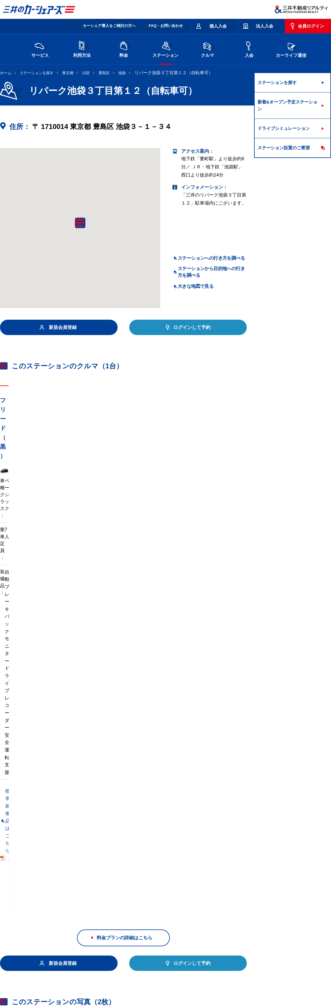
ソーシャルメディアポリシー (89, 989)
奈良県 (249, 920)
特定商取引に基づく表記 (163, 960)
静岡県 (127, 920)
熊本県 (102, 929)
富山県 (54, 920)
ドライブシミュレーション (284, 128)
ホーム (5, 73)
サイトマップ (201, 960)
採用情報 (95, 983)
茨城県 (102, 911)
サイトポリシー (42, 960)
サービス (40, 48)
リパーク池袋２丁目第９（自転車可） (39, 837)
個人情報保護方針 (157, 983)
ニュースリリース (122, 983)
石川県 (78, 920)
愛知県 (151, 920)
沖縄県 (127, 929)
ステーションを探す (37, 73)
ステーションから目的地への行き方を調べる (211, 271)
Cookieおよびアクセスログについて (286, 983)
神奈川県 (251, 911)
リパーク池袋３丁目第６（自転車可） (127, 825)
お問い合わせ (12, 960)
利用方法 (82, 48)
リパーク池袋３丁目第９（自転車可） (39, 849)
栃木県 (127, 911)
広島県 (273, 920)
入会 (249, 48)
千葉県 (200, 911)
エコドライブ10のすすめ (239, 960)
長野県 (102, 920)
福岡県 (78, 929)
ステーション (165, 48)
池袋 (122, 73)
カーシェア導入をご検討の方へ (109, 25)
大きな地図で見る (195, 286)
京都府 (176, 920)
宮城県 (78, 911)
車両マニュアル (84, 567)
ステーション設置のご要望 (284, 147)
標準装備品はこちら (26, 567)
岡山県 (54, 929)
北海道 (54, 911)
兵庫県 (224, 920)
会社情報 (74, 983)
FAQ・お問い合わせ (166, 25)
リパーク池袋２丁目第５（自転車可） (127, 837)
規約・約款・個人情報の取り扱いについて (98, 960)
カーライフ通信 (291, 48)
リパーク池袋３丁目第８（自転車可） (39, 825)
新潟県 (273, 911)
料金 (123, 48)
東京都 (67, 73)
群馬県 (151, 911)
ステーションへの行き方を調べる (211, 258)
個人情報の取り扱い (235, 983)
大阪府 (200, 920)
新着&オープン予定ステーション (287, 105)
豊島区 (104, 73)
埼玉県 (176, 911)
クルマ (207, 48)
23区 (86, 73)
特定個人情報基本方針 (195, 983)
